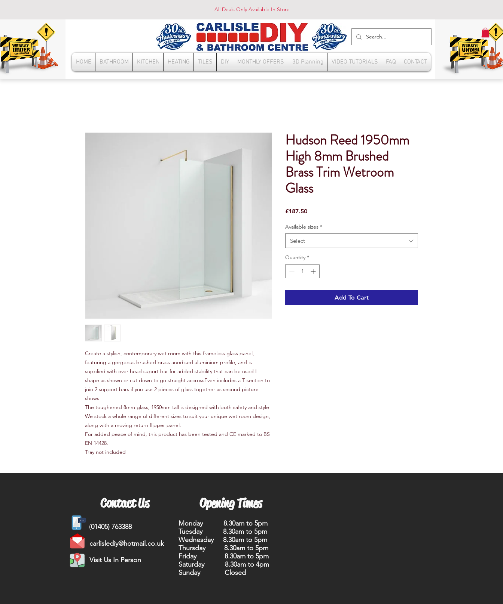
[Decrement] (291, 271)
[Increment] (313, 271)
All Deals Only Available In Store (252, 9)
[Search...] (390, 37)
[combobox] (351, 240)
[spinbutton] (302, 271)
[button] (485, 32)
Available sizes (303, 226)
